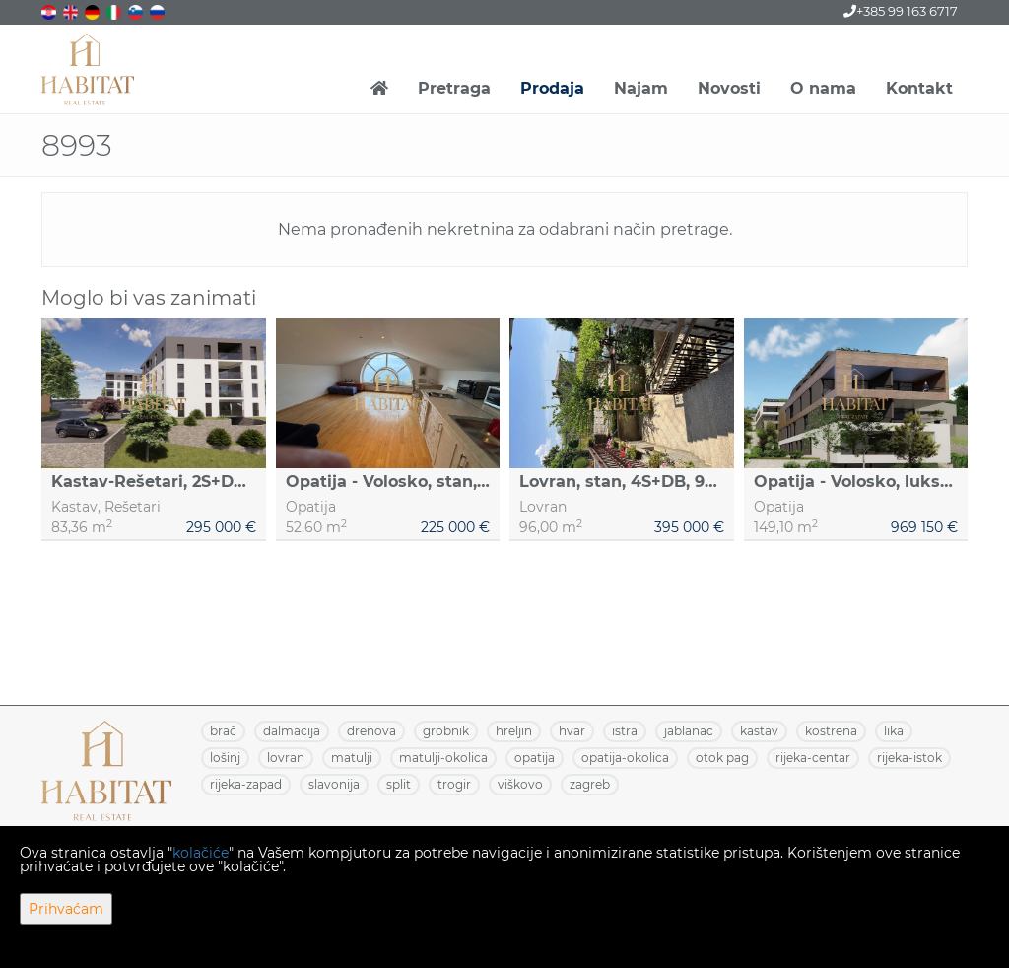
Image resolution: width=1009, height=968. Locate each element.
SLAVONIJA (334, 784)
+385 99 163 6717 (900, 11)
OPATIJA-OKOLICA (625, 757)
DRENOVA (371, 731)
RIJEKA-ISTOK (909, 757)
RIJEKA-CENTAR (812, 757)
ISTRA (625, 731)
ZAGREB (590, 784)
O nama (823, 88)
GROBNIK (446, 731)
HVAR (572, 731)
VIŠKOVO (520, 784)
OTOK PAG (722, 757)
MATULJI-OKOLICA (443, 757)
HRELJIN (514, 731)
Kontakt (919, 88)
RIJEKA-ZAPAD (246, 784)
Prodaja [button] (552, 88)
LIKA (894, 731)
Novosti (729, 88)
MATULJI (351, 757)
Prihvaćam (66, 909)
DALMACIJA (291, 731)
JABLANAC (688, 731)
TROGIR (454, 784)
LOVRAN (285, 757)
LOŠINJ (225, 757)
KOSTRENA (831, 731)
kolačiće (200, 853)
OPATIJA (534, 757)
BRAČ (223, 731)
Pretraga (454, 88)
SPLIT (398, 784)
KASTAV (759, 731)
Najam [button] (641, 88)
